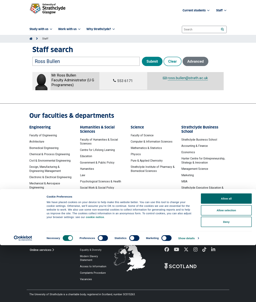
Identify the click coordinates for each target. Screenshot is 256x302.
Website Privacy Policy (93, 230)
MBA (184, 181)
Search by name (42, 54)
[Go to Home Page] (31, 38)
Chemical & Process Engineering (49, 154)
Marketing (187, 175)
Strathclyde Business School (199, 139)
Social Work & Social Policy (97, 187)
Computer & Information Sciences (151, 141)
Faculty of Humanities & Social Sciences (99, 141)
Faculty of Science (142, 135)
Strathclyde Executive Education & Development (202, 189)
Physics (136, 154)
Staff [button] (221, 10)
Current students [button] (196, 10)
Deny (226, 278)
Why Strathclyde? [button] (101, 29)
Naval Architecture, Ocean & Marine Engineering (51, 195)
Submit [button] (152, 61)
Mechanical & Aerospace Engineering (44, 185)
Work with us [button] (69, 29)
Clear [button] (172, 61)
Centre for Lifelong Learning (97, 150)
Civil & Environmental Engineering (50, 160)
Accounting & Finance (194, 146)
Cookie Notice (88, 236)
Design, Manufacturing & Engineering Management (45, 168)
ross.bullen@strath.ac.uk (185, 78)
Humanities (87, 168)
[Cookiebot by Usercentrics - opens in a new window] (23, 295)
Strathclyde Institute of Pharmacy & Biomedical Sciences (153, 168)
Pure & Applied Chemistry (147, 160)
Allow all (226, 255)
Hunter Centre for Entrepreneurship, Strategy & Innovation (203, 160)
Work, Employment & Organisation (202, 198)
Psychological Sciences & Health (100, 181)
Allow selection (226, 267)
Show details (186, 294)
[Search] (222, 29)
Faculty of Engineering (43, 135)
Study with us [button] (41, 29)
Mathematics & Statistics (146, 148)
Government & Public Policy (97, 162)
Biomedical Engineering (43, 148)
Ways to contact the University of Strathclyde (183, 232)
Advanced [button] (195, 61)
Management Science (194, 168)
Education (86, 156)
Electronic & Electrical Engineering (50, 177)
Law (82, 175)
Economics (188, 152)
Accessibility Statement (93, 243)
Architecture (36, 141)
